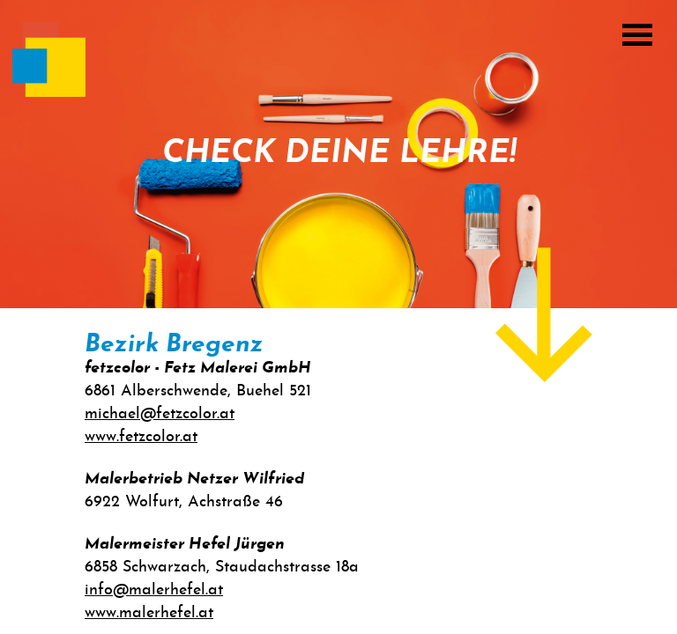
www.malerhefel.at (149, 613)
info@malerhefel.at (154, 590)
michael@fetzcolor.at (159, 414)
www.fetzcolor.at (141, 437)
